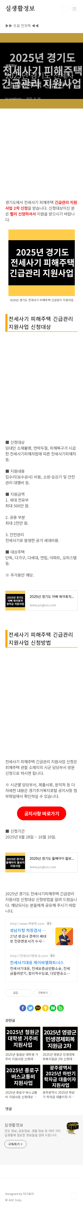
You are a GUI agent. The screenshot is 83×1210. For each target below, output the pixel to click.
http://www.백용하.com (27, 923)
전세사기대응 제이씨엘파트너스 (37, 962)
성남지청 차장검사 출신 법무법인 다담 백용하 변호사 (28, 930)
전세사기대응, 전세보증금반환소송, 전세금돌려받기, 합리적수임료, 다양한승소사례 (40, 971)
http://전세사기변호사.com (29, 956)
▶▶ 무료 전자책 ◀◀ (22, 25)
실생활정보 (20, 9)
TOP (74, 1195)
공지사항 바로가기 (41, 813)
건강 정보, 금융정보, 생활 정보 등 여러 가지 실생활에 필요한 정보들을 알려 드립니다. (32, 1133)
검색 (64, 9)
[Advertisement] (41, 150)
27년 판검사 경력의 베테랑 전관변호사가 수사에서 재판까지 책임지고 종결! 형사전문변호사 (28, 938)
